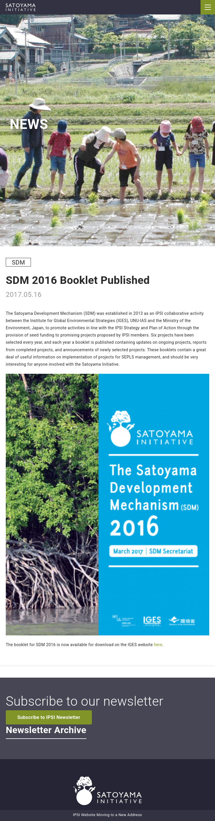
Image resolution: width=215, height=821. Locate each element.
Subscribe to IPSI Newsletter (48, 717)
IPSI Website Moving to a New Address (107, 815)
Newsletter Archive (46, 730)
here (158, 644)
